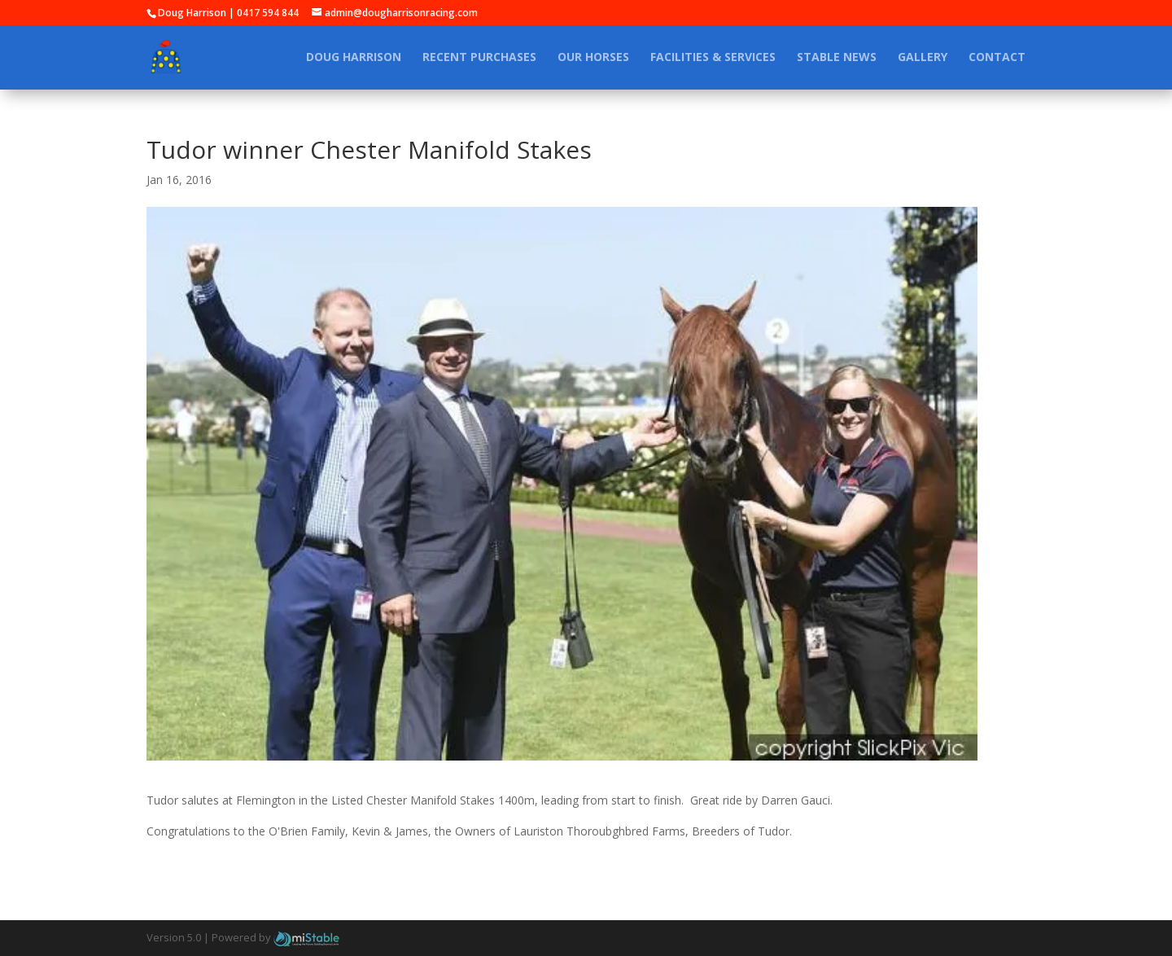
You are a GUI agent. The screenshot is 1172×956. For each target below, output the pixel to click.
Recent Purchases (479, 57)
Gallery (922, 57)
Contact (997, 57)
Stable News (837, 57)
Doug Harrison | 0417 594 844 (228, 13)
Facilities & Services (713, 57)
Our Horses (593, 57)
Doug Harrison (353, 57)
